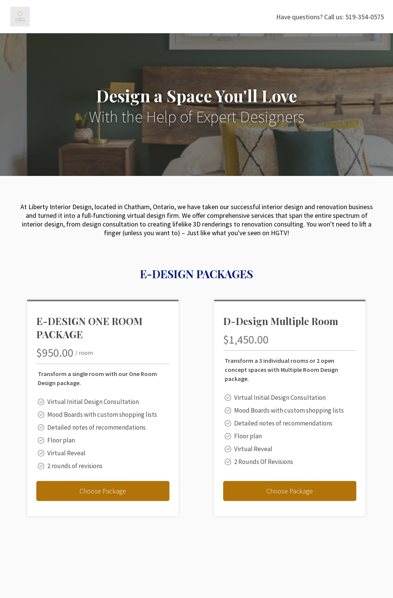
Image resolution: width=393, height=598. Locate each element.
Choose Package (102, 491)
